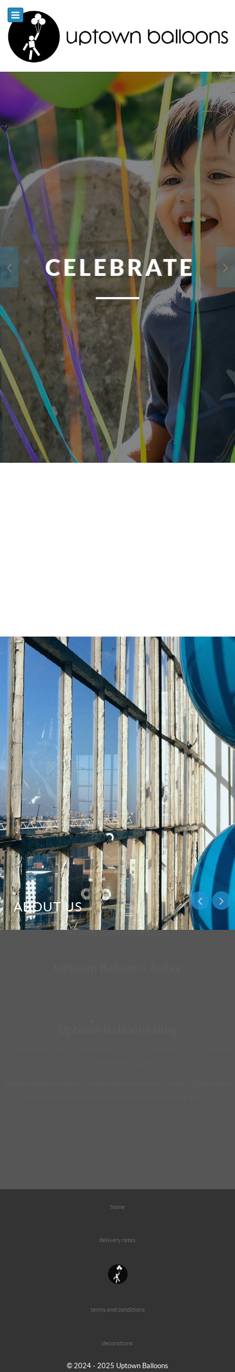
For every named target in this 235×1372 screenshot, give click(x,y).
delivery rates (117, 1240)
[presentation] (9, 267)
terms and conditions (118, 1309)
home (117, 1207)
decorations (117, 1343)
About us (48, 906)
